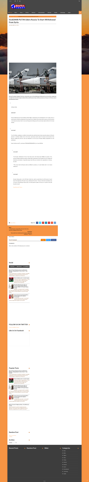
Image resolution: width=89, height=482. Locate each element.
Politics (27, 12)
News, (15, 25)
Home (10, 1)
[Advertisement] (57, 6)
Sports (65, 462)
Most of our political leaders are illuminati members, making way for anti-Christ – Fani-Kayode (18, 267)
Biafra (65, 448)
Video (69, 12)
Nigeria (65, 451)
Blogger (43, 235)
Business (33, 12)
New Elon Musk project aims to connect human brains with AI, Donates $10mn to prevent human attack (21, 282)
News (13, 16)
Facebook (54, 235)
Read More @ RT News (17, 187)
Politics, (18, 25)
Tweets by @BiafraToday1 (14, 323)
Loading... (11, 432)
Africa (65, 453)
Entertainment (41, 12)
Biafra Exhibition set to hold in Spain (21, 273)
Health (55, 12)
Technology (62, 12)
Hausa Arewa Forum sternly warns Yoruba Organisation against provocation (21, 291)
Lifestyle (49, 12)
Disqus (48, 235)
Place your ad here (12, 431)
